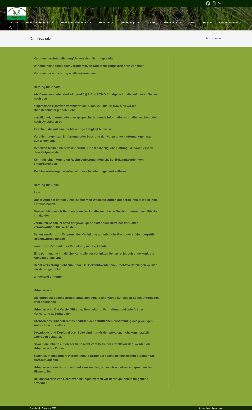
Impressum (217, 408)
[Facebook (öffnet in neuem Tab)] (208, 3)
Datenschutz (216, 38)
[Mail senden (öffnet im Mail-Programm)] (219, 3)
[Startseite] (207, 38)
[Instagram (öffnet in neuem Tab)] (214, 3)
